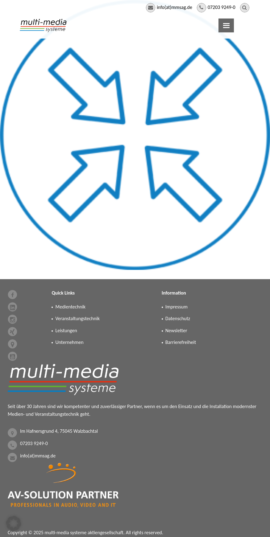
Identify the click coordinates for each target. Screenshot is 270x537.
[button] (13, 523)
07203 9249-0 (221, 7)
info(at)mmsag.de (174, 7)
